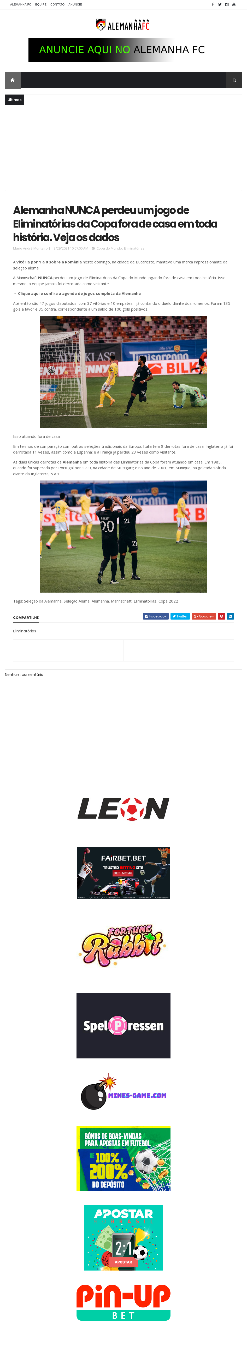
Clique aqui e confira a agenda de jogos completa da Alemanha (79, 294)
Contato (57, 4)
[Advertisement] (123, 147)
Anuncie (75, 4)
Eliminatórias (134, 249)
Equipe (40, 4)
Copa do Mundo (109, 249)
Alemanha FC (20, 4)
